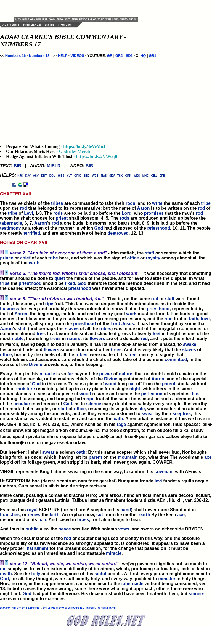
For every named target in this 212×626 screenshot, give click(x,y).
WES (137, 175)
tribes (57, 203)
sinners (197, 593)
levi (158, 481)
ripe (49, 303)
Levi (28, 213)
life (195, 393)
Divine (35, 364)
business (9, 308)
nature (74, 338)
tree (40, 333)
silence (93, 403)
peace (65, 529)
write (157, 203)
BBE (86, 175)
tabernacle (11, 223)
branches (10, 514)
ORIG (77, 175)
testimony (10, 228)
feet (156, 333)
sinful (100, 573)
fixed (70, 283)
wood (110, 383)
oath (118, 418)
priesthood (158, 228)
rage (121, 424)
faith (193, 318)
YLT (69, 175)
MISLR (54, 165)
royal (32, 509)
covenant (164, 471)
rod (23, 208)
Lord (127, 213)
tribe (206, 203)
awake (189, 344)
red (144, 338)
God (98, 228)
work (131, 313)
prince (6, 258)
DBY (44, 175)
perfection (151, 393)
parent (168, 383)
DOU (52, 175)
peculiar (21, 403)
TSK (120, 175)
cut (131, 383)
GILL (154, 175)
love (205, 318)
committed (176, 359)
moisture (25, 388)
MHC (145, 175)
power (105, 374)
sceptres (182, 413)
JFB (162, 175)
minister (166, 578)
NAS (104, 175)
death (6, 573)
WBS (61, 175)
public (31, 529)
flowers (97, 338)
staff (149, 253)
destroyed (117, 233)
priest (62, 218)
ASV (36, 175)
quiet (59, 278)
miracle (47, 374)
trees (55, 338)
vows (123, 529)
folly (35, 573)
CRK (128, 175)
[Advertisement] (78, 8)
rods (130, 203)
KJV (27, 175)
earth (34, 263)
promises (154, 213)
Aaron (143, 208)
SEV (112, 175)
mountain (128, 457)
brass (83, 519)
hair (42, 519)
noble (18, 338)
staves (72, 328)
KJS (20, 175)
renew (34, 514)
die (3, 568)
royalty (153, 258)
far (70, 374)
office (133, 258)
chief (25, 258)
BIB (17, 165)
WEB (95, 175)
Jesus (127, 323)
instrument (36, 548)
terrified (31, 233)
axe (208, 457)
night (134, 388)
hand (125, 509)
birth (55, 514)
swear (148, 413)
